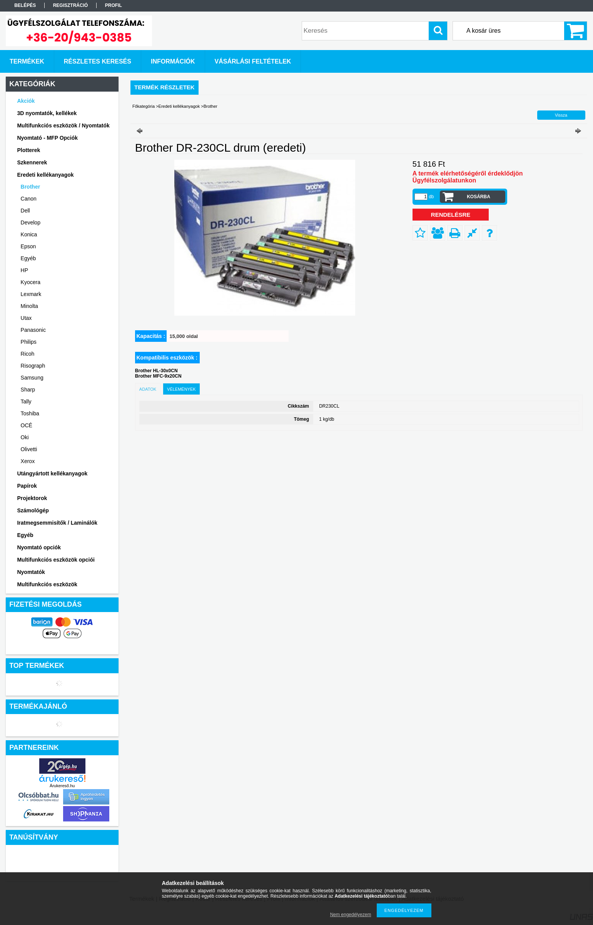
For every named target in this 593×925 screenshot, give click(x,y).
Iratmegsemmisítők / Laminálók (57, 523)
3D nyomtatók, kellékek (47, 113)
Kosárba (478, 196)
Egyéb (28, 258)
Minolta (29, 306)
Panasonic (33, 330)
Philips (29, 342)
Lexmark (31, 294)
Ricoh (28, 354)
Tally (26, 401)
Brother (30, 187)
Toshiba (30, 413)
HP (24, 270)
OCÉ (26, 425)
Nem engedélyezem (350, 914)
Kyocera (30, 282)
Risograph (33, 366)
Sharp (28, 389)
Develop (30, 222)
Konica (29, 234)
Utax (26, 318)
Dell (25, 210)
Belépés (25, 5)
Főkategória (143, 106)
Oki (25, 437)
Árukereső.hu (62, 785)
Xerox (28, 461)
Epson (28, 246)
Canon (29, 199)
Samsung (32, 378)
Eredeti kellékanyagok (179, 106)
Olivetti (29, 449)
